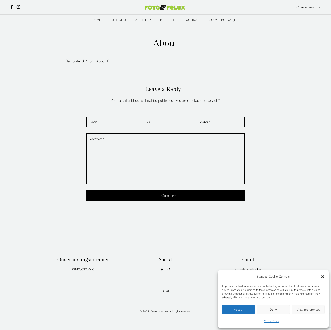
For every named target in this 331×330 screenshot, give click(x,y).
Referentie (168, 20)
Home (96, 20)
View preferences (308, 309)
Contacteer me (308, 7)
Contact (193, 20)
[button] (322, 276)
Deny (273, 309)
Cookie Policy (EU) (224, 20)
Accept (238, 309)
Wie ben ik (143, 20)
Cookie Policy (271, 321)
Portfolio (118, 20)
